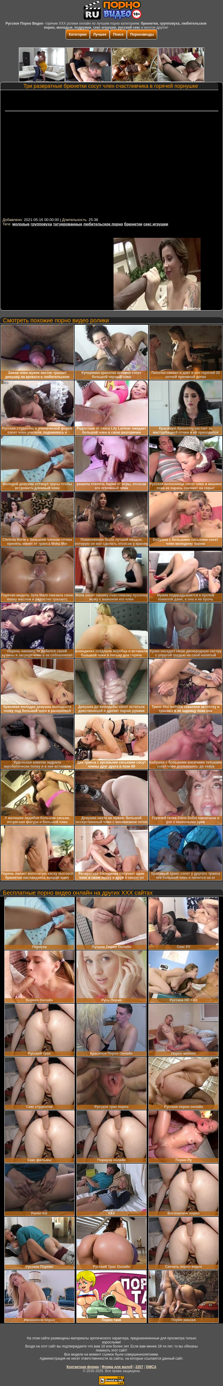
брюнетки (133, 224)
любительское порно (103, 224)
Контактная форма (82, 1367)
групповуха (41, 224)
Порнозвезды (142, 34)
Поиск (118, 34)
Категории (78, 34)
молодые (21, 224)
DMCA (151, 1367)
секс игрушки (155, 224)
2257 (139, 1367)
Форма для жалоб (117, 1367)
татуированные (67, 224)
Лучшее (99, 34)
